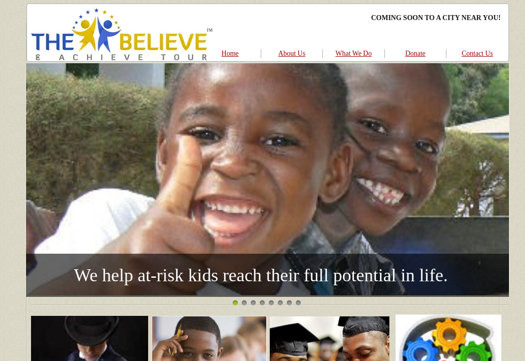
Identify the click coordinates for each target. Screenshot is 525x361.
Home (230, 53)
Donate (415, 53)
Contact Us (477, 53)
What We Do (353, 53)
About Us (291, 53)
